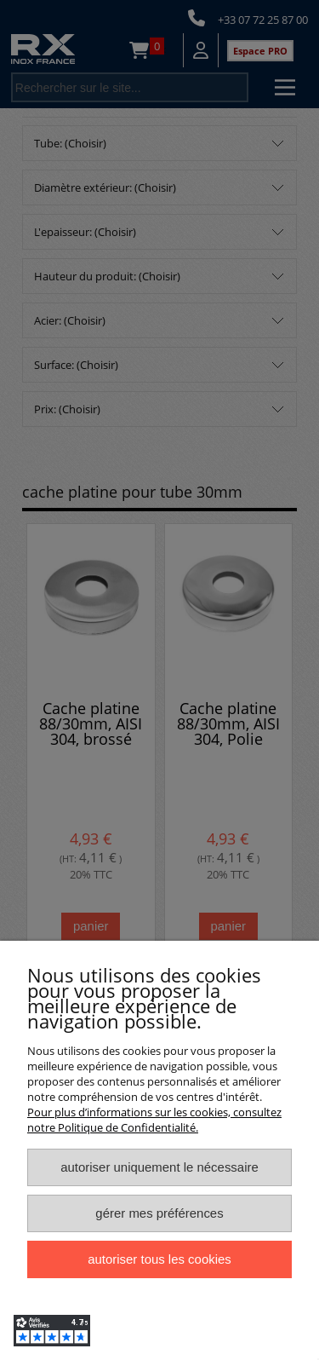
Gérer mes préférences (159, 1213)
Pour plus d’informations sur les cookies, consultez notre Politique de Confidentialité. (154, 1119)
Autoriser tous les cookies (159, 1259)
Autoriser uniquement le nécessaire (159, 1167)
